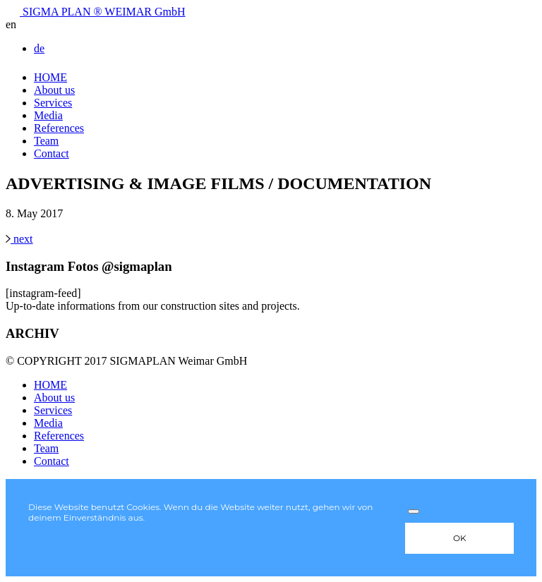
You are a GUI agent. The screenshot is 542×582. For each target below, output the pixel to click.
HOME (50, 77)
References (59, 128)
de (39, 48)
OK (459, 538)
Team (46, 141)
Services (53, 103)
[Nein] (413, 511)
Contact (51, 153)
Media (48, 115)
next (19, 239)
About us (54, 90)
